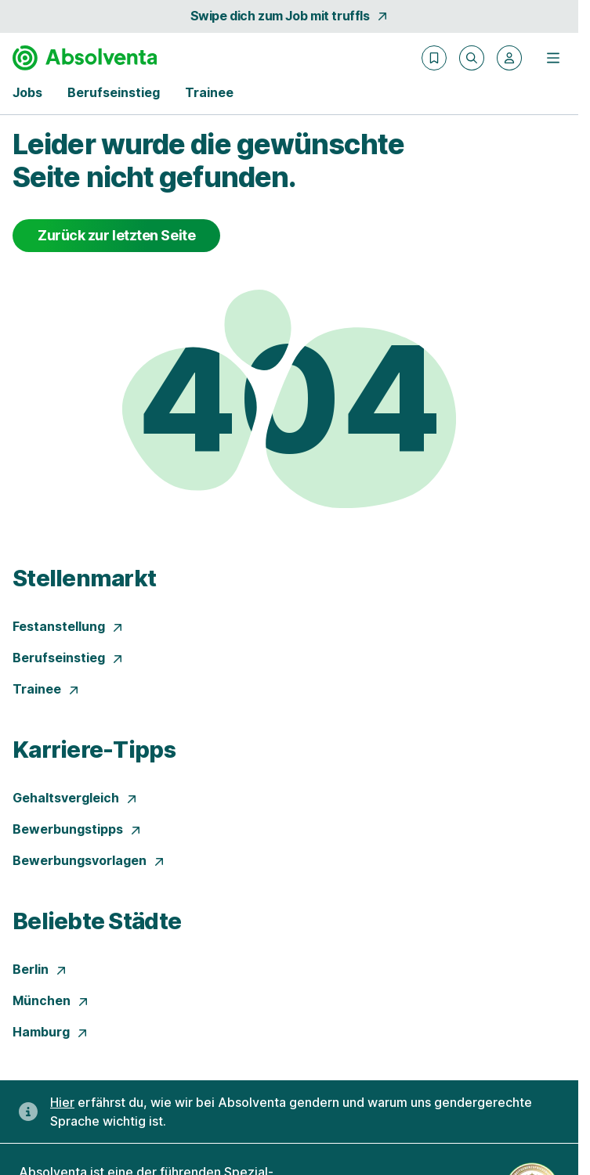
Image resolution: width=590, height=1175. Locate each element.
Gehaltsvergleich (75, 798)
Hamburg (51, 1032)
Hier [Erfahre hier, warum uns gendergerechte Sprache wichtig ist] (62, 1102)
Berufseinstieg (68, 657)
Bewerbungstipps (77, 829)
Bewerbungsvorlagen (89, 860)
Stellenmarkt (84, 578)
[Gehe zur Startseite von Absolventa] (85, 57)
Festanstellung (68, 626)
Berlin (40, 969)
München (51, 1000)
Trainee (46, 689)
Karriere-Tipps (94, 749)
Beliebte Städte (97, 921)
